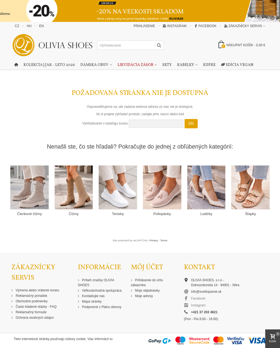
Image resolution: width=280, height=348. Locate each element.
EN (41, 26)
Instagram (174, 26)
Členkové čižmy (29, 214)
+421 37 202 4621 (204, 312)
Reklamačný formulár (31, 312)
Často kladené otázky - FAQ (36, 307)
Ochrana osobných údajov (34, 318)
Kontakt (199, 267)
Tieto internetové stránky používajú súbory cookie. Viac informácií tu (63, 339)
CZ (17, 26)
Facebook (205, 26)
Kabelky (185, 65)
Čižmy (73, 214)
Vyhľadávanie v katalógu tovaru (105, 123)
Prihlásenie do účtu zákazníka (147, 282)
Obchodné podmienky (31, 301)
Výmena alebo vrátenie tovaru (37, 290)
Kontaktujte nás (93, 296)
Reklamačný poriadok (31, 296)
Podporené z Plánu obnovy (101, 307)
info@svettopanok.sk (206, 292)
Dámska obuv (94, 65)
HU (29, 26)
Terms (163, 240)
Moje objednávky (147, 290)
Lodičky (206, 214)
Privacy (153, 240)
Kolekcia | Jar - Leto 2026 (49, 65)
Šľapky (250, 214)
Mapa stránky (91, 301)
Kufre (209, 65)
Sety (167, 65)
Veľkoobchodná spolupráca (101, 290)
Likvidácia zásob (135, 65)
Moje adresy (143, 296)
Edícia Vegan (237, 65)
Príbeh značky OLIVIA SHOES (96, 282)
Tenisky (118, 214)
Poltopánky (162, 214)
